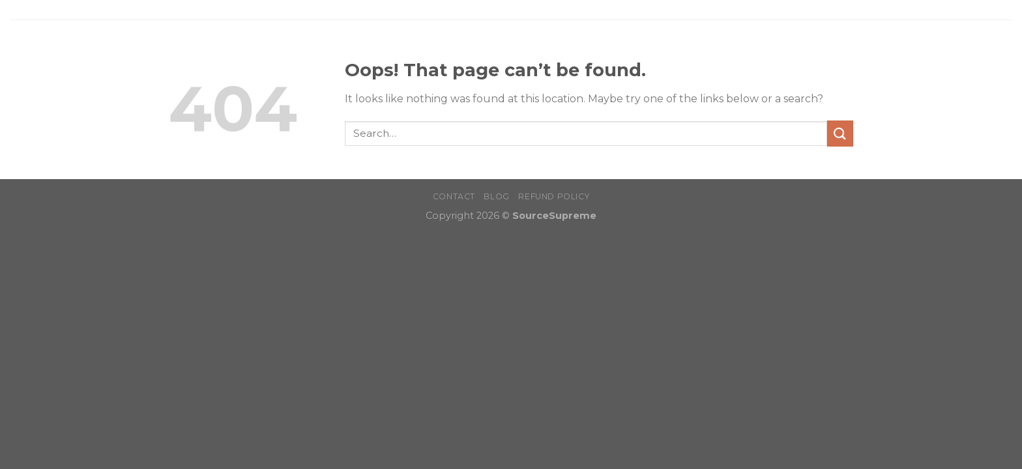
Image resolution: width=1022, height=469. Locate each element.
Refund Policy (553, 196)
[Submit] (840, 133)
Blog (496, 196)
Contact (454, 196)
